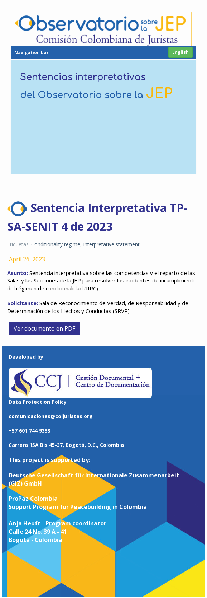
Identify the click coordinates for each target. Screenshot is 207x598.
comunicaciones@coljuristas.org (51, 415)
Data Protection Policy (38, 400)
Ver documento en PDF (44, 327)
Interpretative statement (111, 243)
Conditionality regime (55, 243)
